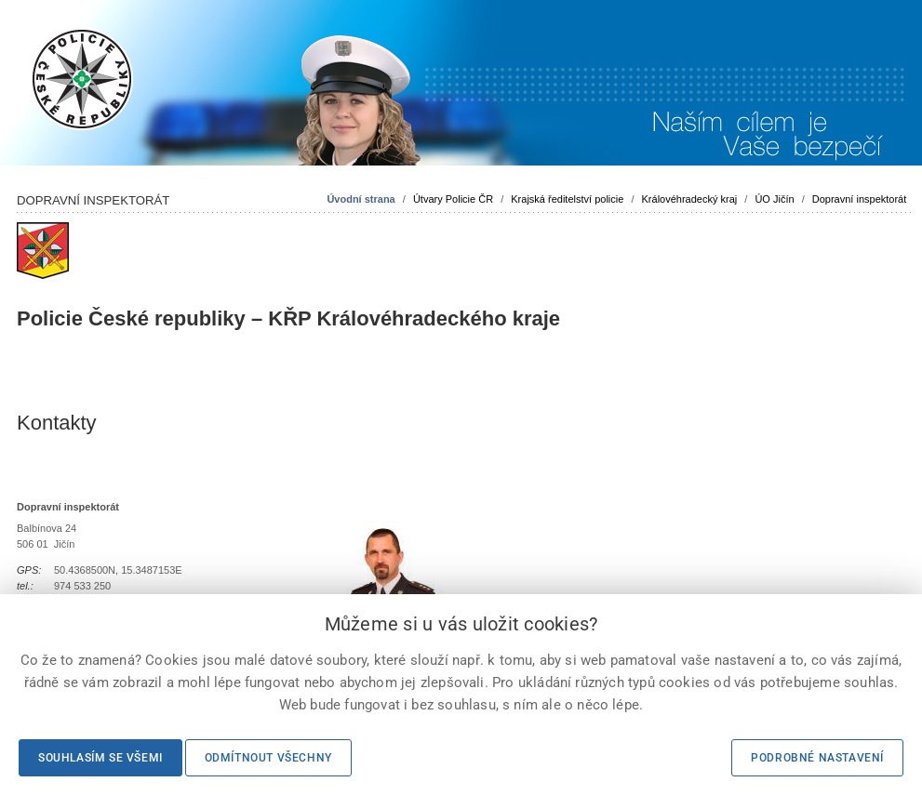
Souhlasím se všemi (100, 757)
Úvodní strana (360, 199)
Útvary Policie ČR (453, 199)
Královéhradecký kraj (690, 199)
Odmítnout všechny (268, 757)
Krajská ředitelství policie (567, 199)
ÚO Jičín (774, 199)
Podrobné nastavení (817, 757)
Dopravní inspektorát (859, 199)
